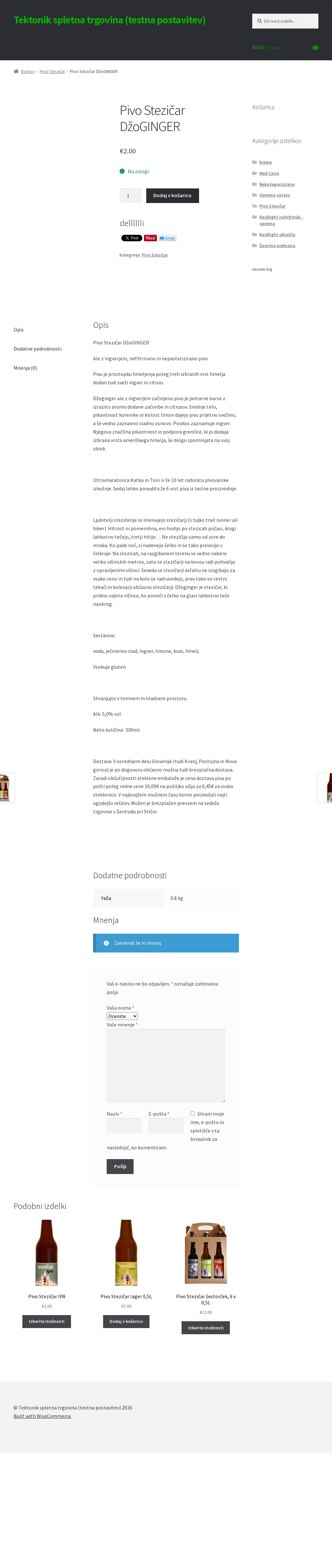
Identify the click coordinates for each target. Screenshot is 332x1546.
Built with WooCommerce (42, 1508)
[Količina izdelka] (131, 195)
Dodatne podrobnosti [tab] (38, 441)
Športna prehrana (277, 245)
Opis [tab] (19, 422)
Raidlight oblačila (277, 234)
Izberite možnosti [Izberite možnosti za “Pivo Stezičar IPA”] (47, 1414)
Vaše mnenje (122, 1117)
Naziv (114, 1206)
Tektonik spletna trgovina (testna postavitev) (110, 19)
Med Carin (269, 173)
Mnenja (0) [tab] (25, 460)
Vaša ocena (120, 1100)
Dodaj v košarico (172, 195)
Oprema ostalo (274, 195)
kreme (265, 162)
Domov (28, 71)
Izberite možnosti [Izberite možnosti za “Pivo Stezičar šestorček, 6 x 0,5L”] (206, 1420)
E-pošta (159, 1206)
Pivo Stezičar (52, 71)
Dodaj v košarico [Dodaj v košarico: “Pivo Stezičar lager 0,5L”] (126, 1414)
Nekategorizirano (277, 184)
